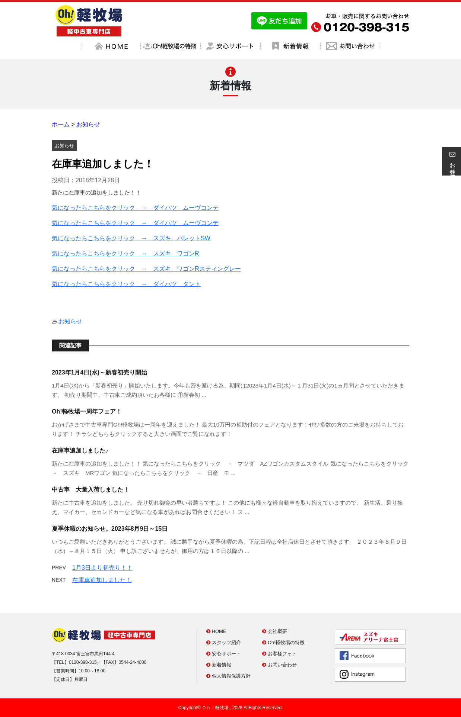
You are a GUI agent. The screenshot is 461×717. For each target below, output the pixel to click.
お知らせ (70, 321)
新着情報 (218, 665)
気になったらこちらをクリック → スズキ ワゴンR (125, 253)
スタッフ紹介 (223, 642)
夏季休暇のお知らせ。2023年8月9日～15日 (110, 528)
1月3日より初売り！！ (102, 568)
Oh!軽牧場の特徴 (283, 642)
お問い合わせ (279, 665)
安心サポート (223, 653)
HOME (216, 631)
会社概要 (274, 631)
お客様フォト (279, 653)
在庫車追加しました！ (102, 580)
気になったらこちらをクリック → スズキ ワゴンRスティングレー (146, 269)
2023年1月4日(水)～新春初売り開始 (99, 372)
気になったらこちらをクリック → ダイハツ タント (126, 284)
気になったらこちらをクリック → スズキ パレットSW (131, 238)
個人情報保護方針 (228, 676)
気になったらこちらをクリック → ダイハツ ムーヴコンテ (135, 208)
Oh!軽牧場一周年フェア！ (87, 411)
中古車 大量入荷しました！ (90, 489)
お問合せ (451, 161)
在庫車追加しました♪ (80, 450)
